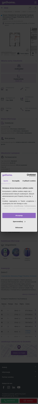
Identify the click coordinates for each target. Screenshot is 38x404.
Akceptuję (19, 215)
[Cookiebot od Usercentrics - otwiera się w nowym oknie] (27, 175)
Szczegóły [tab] (15, 181)
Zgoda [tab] (5, 181)
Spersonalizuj (19, 221)
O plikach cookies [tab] (29, 181)
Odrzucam (19, 227)
